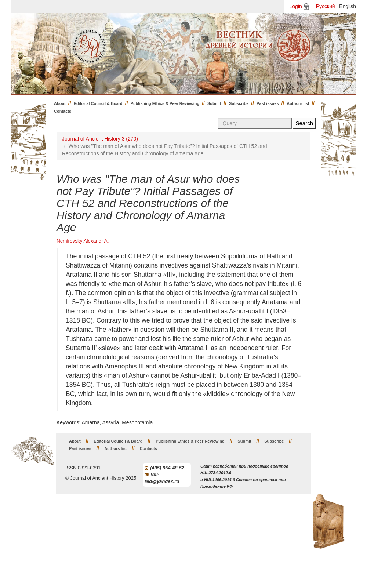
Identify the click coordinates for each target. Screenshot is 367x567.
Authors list (298, 103)
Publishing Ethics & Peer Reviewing (165, 103)
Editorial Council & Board (98, 103)
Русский (325, 6)
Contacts (62, 111)
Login (296, 6)
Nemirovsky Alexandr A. (83, 241)
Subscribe (238, 103)
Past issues (268, 103)
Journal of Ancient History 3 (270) (100, 139)
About (60, 103)
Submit (214, 103)
